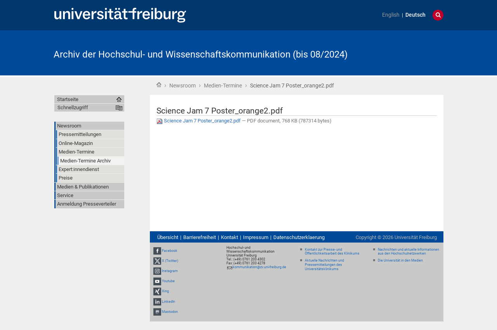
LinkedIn (168, 302)
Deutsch (415, 15)
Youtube (168, 281)
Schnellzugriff (72, 107)
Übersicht (167, 237)
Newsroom (182, 85)
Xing (165, 291)
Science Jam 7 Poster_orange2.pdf (199, 121)
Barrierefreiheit (199, 237)
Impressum (255, 237)
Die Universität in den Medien (400, 260)
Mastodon (170, 312)
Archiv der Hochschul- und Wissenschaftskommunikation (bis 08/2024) (201, 54)
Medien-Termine (223, 85)
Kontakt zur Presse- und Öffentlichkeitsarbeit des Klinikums (332, 252)
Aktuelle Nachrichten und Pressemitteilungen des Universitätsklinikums (324, 264)
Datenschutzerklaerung (299, 237)
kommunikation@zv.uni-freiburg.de (259, 267)
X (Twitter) (170, 261)
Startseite (158, 84)
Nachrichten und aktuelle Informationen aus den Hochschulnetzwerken (408, 252)
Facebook (169, 251)
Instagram (170, 271)
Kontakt (229, 237)
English (391, 15)
